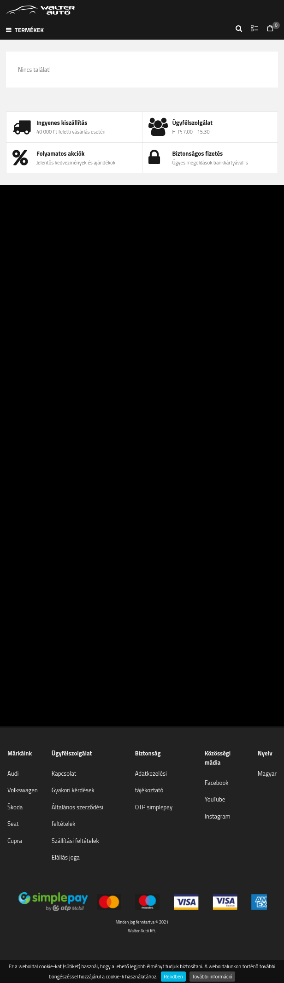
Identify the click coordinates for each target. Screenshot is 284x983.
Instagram (218, 816)
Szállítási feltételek (75, 840)
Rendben (173, 976)
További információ (212, 976)
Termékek (25, 30)
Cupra (14, 840)
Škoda (15, 807)
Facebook (217, 782)
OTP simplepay (153, 807)
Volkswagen (22, 790)
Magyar (267, 773)
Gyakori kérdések (73, 790)
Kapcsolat (64, 773)
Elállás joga (66, 857)
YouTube (215, 799)
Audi (12, 773)
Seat (13, 823)
